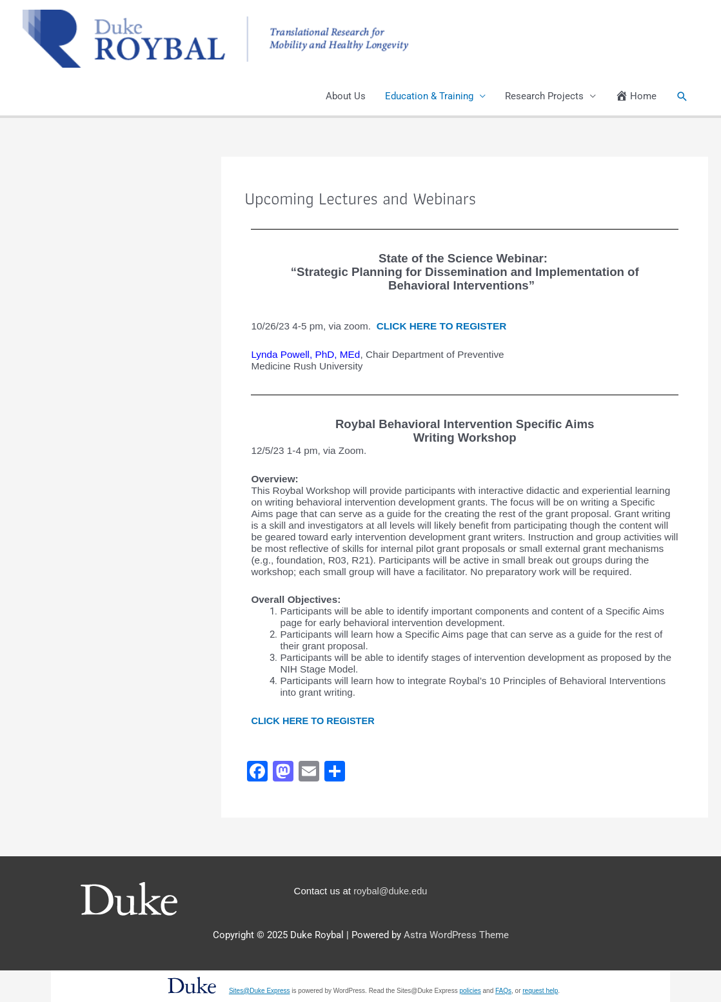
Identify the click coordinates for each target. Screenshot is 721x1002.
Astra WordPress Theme (456, 935)
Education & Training (429, 97)
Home (636, 96)
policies (469, 990)
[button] (682, 96)
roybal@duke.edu (390, 890)
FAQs (503, 990)
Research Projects (544, 97)
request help (540, 990)
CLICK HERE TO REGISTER (442, 326)
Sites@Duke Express (259, 990)
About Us (346, 97)
